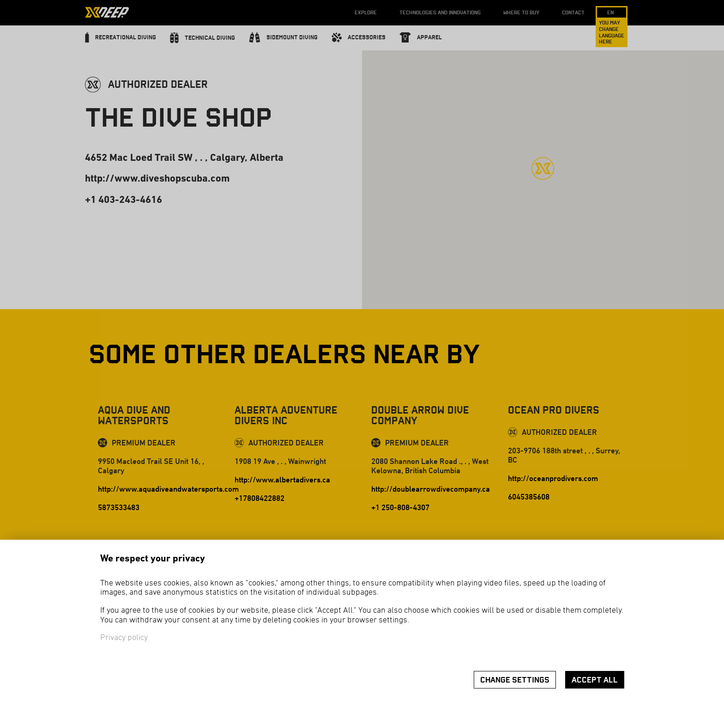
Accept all (595, 680)
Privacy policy (124, 638)
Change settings (514, 680)
